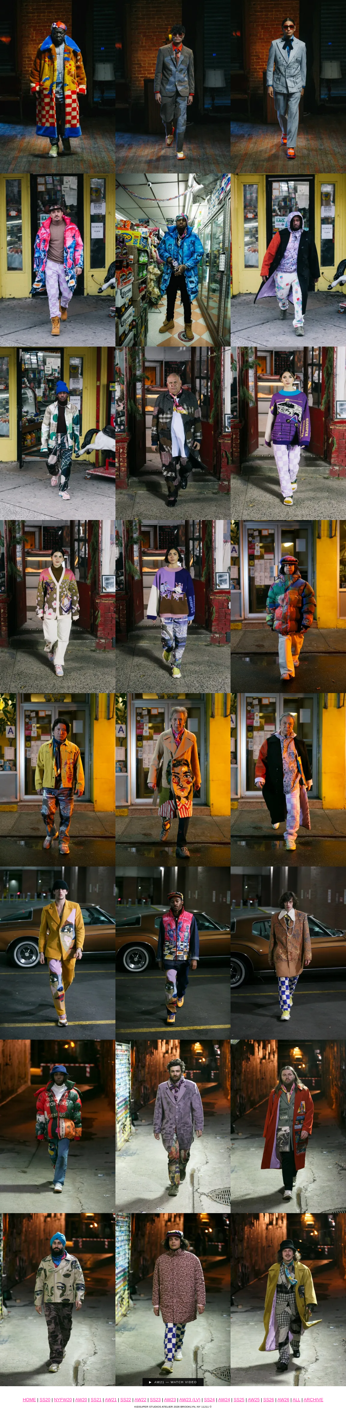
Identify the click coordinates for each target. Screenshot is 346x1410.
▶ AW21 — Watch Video (173, 1382)
